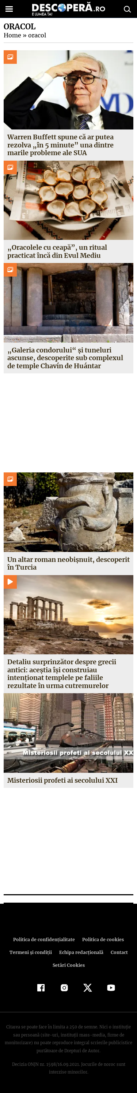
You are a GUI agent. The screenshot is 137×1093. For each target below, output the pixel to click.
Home (12, 35)
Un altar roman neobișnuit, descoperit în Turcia (68, 563)
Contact (118, 952)
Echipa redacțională (80, 952)
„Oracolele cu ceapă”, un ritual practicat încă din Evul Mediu (55, 251)
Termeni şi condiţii (31, 952)
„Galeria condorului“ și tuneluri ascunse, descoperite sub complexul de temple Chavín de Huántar (65, 358)
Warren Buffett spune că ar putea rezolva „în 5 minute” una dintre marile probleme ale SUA (60, 145)
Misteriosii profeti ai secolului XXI (62, 780)
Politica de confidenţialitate (45, 939)
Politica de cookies (102, 939)
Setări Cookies (68, 965)
